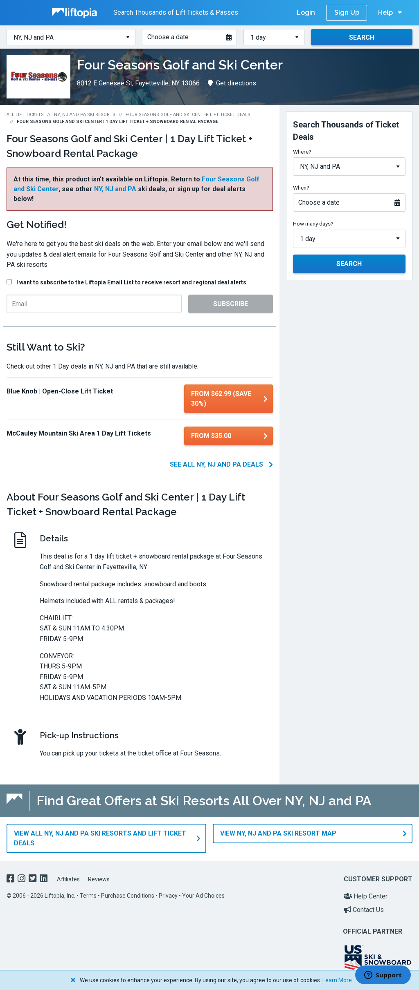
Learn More (337, 980)
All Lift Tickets (25, 114)
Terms (88, 894)
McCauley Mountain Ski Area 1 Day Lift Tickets (79, 433)
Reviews (99, 878)
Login (306, 12)
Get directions (232, 83)
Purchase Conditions (127, 894)
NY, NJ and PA (115, 189)
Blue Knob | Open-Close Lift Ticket (60, 391)
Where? (302, 151)
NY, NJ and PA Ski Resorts (84, 114)
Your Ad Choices (203, 894)
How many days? (313, 223)
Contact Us (364, 908)
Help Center (365, 895)
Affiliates (68, 878)
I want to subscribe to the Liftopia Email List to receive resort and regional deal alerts (131, 282)
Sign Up (346, 12)
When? (301, 187)
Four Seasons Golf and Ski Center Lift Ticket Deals (188, 114)
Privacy (168, 894)
